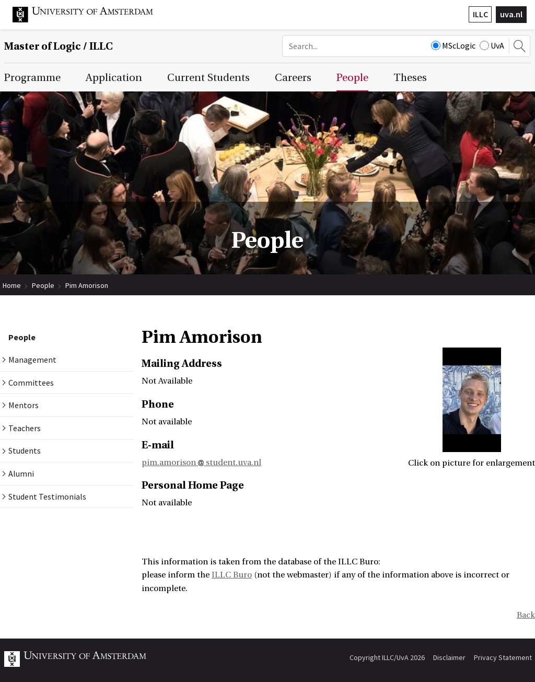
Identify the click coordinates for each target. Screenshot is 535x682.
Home (12, 285)
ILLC (480, 14)
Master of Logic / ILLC (58, 46)
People (43, 285)
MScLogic (453, 45)
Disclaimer (449, 657)
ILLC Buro (232, 575)
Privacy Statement (503, 657)
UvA (492, 45)
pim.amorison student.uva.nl (201, 462)
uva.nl (511, 14)
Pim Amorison (86, 285)
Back (526, 615)
